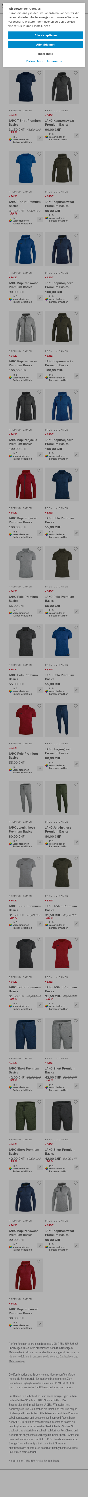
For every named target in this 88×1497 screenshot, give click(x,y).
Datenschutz (34, 61)
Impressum (54, 61)
